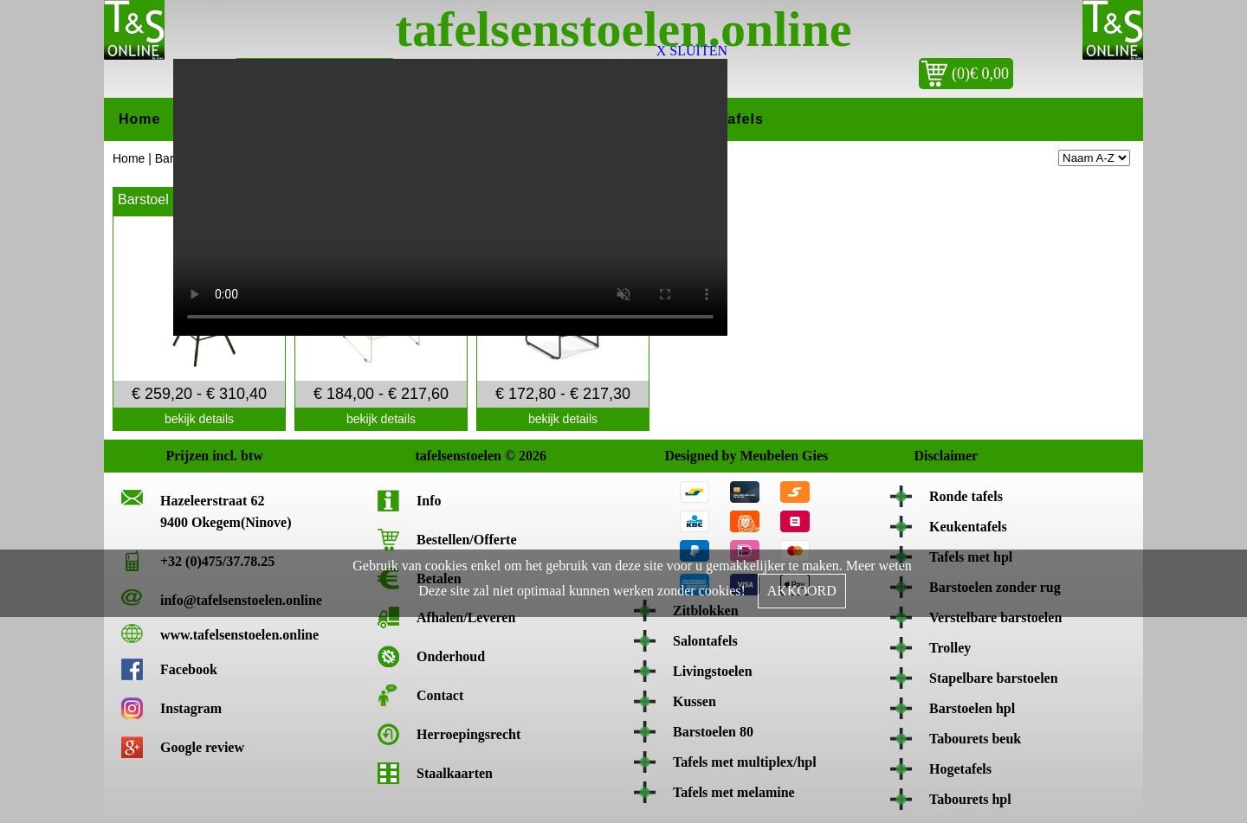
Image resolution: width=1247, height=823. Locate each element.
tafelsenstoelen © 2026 (433, 455)
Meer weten (879, 565)
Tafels (742, 119)
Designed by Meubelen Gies (682, 455)
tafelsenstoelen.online (624, 29)
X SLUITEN (691, 50)
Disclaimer (932, 455)
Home (139, 119)
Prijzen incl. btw (184, 455)
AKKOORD (802, 590)
